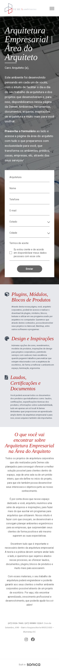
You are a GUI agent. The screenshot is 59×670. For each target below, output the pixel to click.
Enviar (29, 268)
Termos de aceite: (19, 243)
